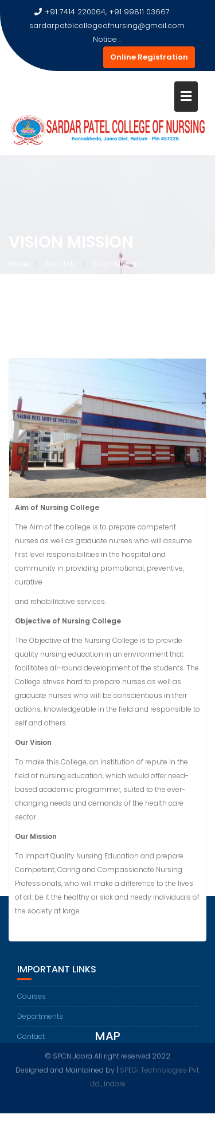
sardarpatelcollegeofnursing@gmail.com (102, 25)
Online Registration (149, 57)
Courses (31, 1006)
